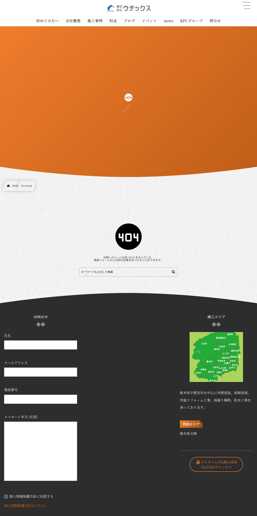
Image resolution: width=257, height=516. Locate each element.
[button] (246, 5)
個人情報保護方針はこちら (24, 505)
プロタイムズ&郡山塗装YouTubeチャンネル (219, 464)
